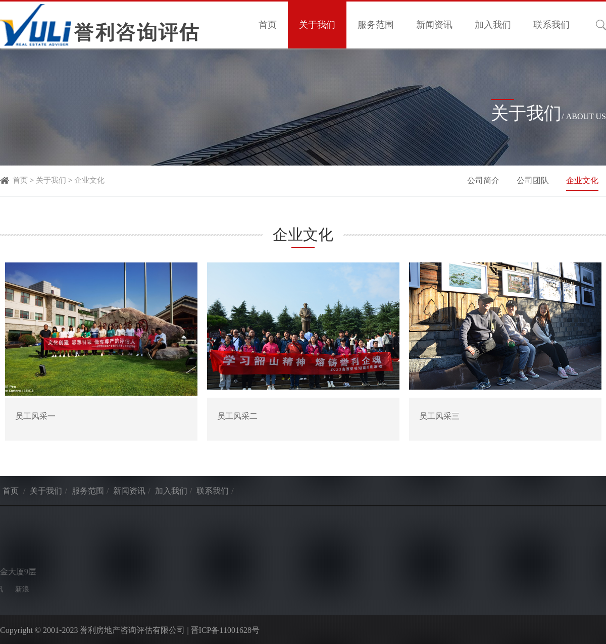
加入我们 (493, 25)
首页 (268, 25)
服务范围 (376, 25)
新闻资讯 (434, 25)
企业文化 (89, 180)
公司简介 (484, 180)
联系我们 (551, 25)
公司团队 (534, 180)
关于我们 (317, 25)
